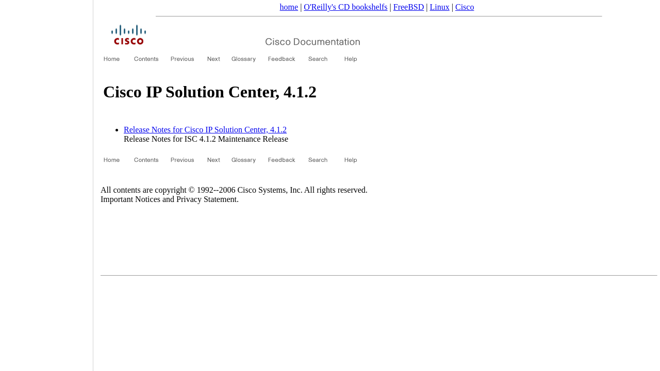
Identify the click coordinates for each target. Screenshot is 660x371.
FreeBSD (408, 7)
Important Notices (130, 199)
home (289, 7)
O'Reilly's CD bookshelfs (345, 7)
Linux (440, 7)
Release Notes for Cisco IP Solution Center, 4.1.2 (205, 129)
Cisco (464, 7)
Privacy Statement (206, 199)
